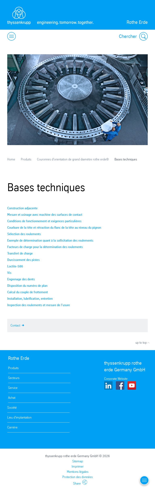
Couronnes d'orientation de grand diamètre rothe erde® (73, 159)
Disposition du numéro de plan (27, 286)
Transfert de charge (20, 253)
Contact (17, 325)
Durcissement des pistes (23, 260)
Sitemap (77, 461)
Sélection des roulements (24, 234)
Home (11, 159)
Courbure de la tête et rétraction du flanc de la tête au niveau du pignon (54, 227)
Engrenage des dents (21, 279)
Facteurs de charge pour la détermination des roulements (45, 247)
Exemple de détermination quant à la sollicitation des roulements (50, 240)
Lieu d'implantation (19, 417)
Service (13, 388)
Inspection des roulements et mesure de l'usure (38, 305)
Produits (26, 159)
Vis (9, 273)
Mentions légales (77, 472)
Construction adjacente (22, 208)
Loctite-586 (15, 266)
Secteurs (13, 378)
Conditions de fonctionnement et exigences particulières (44, 221)
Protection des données (77, 477)
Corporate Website (116, 379)
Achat (11, 398)
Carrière (12, 427)
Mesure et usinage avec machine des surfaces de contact (44, 215)
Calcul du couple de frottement (27, 292)
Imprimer (78, 466)
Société (12, 407)
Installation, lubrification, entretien (30, 298)
